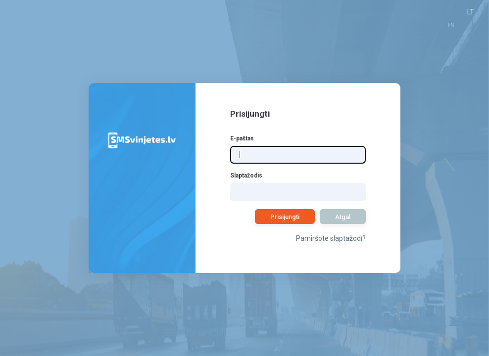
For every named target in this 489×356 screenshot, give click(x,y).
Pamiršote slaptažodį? (331, 238)
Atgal (342, 217)
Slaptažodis (246, 175)
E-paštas (242, 138)
